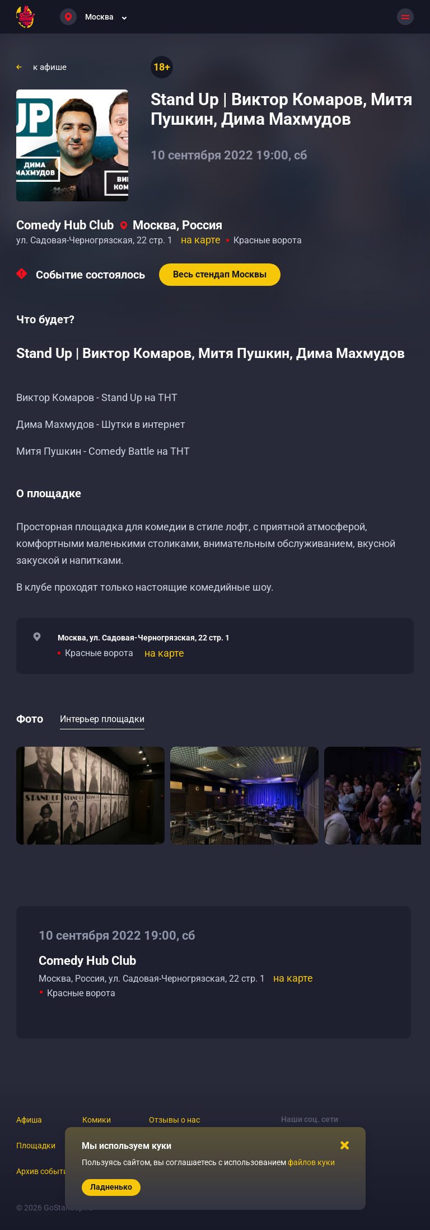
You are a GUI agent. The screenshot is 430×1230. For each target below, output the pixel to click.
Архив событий (44, 1171)
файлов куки (311, 1162)
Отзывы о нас (174, 1119)
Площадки (35, 1145)
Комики (96, 1119)
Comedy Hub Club (65, 225)
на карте (201, 240)
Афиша (29, 1119)
